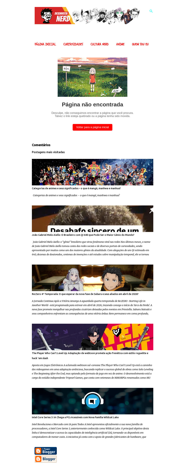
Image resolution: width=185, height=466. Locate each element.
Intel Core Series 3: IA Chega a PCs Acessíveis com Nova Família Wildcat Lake (75, 417)
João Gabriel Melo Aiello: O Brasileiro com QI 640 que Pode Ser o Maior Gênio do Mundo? (83, 235)
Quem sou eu (140, 44)
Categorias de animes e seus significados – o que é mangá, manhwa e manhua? (76, 188)
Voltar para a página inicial (92, 127)
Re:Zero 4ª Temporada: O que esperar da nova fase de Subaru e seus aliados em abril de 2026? (85, 294)
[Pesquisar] (151, 11)
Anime (120, 44)
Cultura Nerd (100, 44)
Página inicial (45, 44)
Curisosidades (73, 44)
